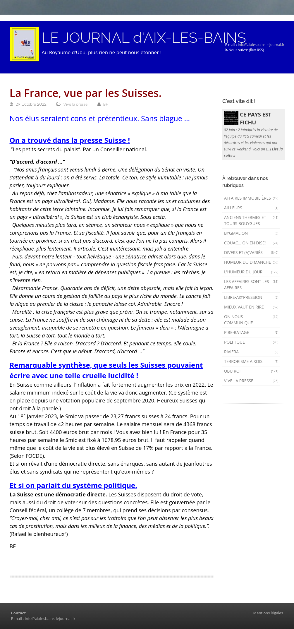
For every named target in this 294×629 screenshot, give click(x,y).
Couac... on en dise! (251, 243)
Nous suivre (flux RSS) (244, 49)
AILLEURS (251, 207)
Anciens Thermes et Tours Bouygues (251, 220)
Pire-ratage (251, 332)
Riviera (251, 351)
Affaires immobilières (251, 198)
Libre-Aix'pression (251, 297)
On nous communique (251, 319)
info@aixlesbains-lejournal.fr (261, 44)
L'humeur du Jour (251, 272)
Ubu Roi (251, 371)
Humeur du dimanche (251, 262)
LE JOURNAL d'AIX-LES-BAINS (144, 37)
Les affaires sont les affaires (251, 284)
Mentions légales (268, 613)
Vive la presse (251, 380)
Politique (251, 342)
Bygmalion (251, 233)
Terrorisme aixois (251, 361)
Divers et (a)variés (251, 252)
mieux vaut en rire (251, 307)
